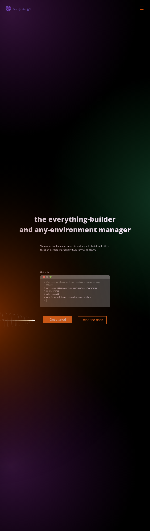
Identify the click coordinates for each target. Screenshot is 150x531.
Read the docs (92, 320)
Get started (57, 319)
